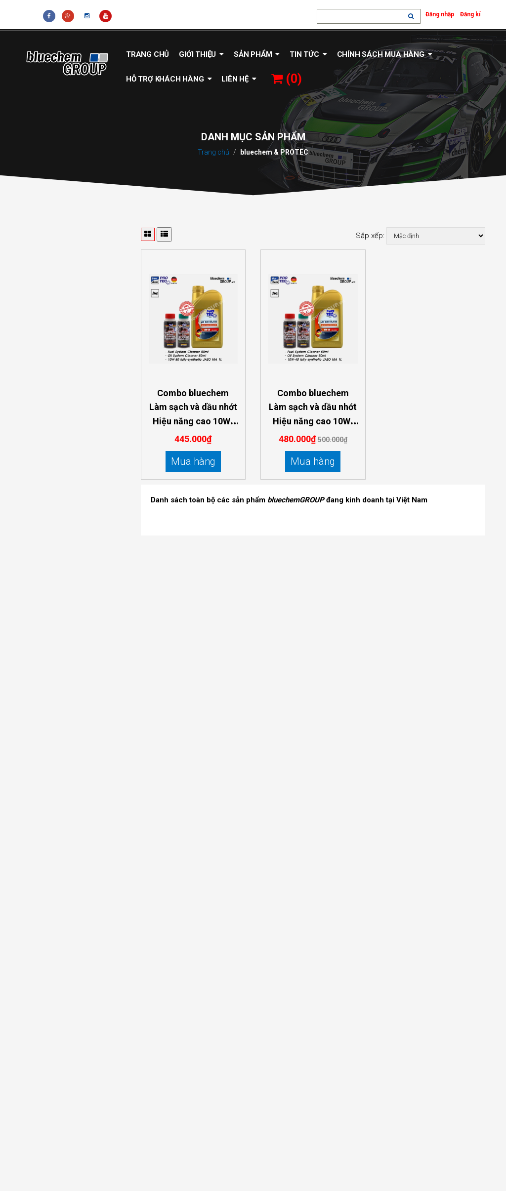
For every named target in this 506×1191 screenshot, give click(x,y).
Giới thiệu (201, 54)
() (286, 79)
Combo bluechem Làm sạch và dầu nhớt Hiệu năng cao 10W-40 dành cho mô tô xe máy (313, 421)
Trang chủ (147, 54)
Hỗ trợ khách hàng (168, 79)
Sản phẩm (257, 54)
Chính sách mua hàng (384, 54)
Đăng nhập (439, 14)
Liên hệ (238, 79)
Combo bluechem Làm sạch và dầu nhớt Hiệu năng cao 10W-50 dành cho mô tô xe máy (193, 421)
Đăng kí (470, 14)
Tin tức (308, 54)
